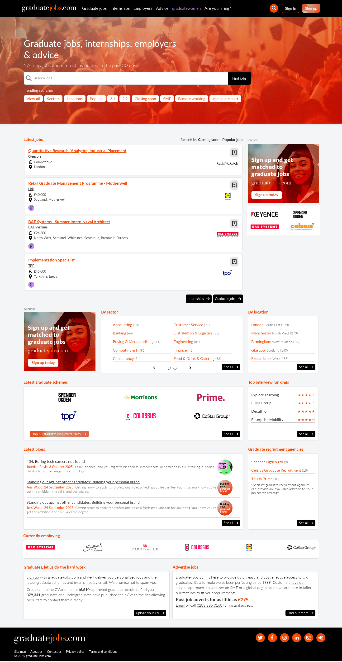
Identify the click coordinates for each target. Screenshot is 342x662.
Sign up (311, 8)
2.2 (125, 98)
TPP (31, 265)
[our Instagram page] (282, 638)
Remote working (191, 98)
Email (180, 605)
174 (28, 65)
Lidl (30, 189)
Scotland (273, 350)
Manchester (261, 333)
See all (231, 367)
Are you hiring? (217, 8)
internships (109, 43)
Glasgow (258, 350)
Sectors (53, 98)
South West (271, 359)
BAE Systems (38, 227)
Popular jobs (232, 139)
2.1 (112, 98)
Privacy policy (75, 652)
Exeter (256, 358)
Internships (120, 8)
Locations (75, 98)
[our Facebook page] (269, 638)
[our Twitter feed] (256, 638)
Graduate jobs (94, 8)
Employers (142, 8)
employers (158, 43)
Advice (162, 8)
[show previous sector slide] (154, 368)
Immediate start (225, 98)
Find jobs (239, 78)
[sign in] (320, 638)
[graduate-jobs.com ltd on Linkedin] (295, 638)
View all (33, 98)
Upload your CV (150, 612)
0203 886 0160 (209, 605)
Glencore (34, 156)
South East (272, 325)
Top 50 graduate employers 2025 (59, 433)
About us (37, 652)
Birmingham (261, 341)
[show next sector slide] (190, 368)
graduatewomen (186, 8)
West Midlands (283, 342)
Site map (20, 652)
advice (46, 54)
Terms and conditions (103, 652)
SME (167, 98)
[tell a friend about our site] (308, 638)
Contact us (54, 652)
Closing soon (145, 98)
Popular (96, 98)
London (257, 324)
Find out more (300, 612)
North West (280, 333)
